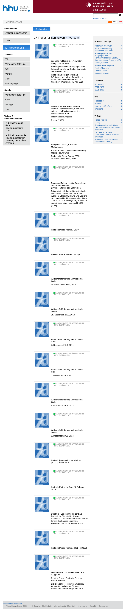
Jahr (7, 78)
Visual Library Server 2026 (16, 606)
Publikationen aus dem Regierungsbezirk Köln (14, 127)
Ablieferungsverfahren (16, 33)
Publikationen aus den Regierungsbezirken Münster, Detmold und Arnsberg (16, 139)
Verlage (9, 104)
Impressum (7, 604)
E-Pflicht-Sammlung (14, 22)
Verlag (8, 74)
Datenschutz (17, 604)
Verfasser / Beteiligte (15, 64)
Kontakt (92, 606)
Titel (7, 59)
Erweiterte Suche (99, 18)
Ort (6, 69)
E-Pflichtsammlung (14, 48)
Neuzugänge (11, 83)
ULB (8, 40)
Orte (7, 99)
